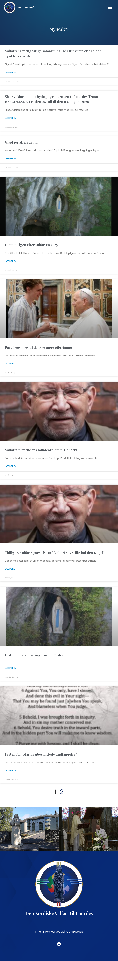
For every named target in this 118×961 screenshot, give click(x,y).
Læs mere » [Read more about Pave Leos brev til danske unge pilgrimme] (10, 364)
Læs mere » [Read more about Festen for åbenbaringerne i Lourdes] (10, 668)
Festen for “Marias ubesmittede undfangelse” (41, 754)
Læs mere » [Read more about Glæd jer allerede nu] (10, 158)
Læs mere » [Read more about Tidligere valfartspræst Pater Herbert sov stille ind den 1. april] (10, 569)
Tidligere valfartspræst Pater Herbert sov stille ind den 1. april (54, 552)
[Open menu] (110, 7)
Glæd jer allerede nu (21, 142)
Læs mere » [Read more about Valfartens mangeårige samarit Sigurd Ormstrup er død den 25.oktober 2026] (10, 72)
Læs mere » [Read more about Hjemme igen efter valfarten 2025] (10, 261)
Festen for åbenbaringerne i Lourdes (34, 655)
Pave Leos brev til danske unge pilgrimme (38, 347)
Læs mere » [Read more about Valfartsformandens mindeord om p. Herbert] (10, 466)
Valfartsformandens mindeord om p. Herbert (41, 450)
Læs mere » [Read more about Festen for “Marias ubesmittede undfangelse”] (10, 771)
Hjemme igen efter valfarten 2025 (31, 244)
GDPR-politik (74, 932)
